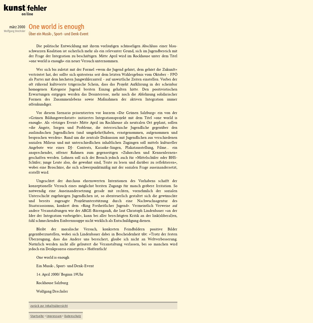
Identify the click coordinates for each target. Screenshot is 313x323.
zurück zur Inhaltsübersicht (49, 306)
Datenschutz (72, 316)
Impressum (54, 316)
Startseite (37, 316)
